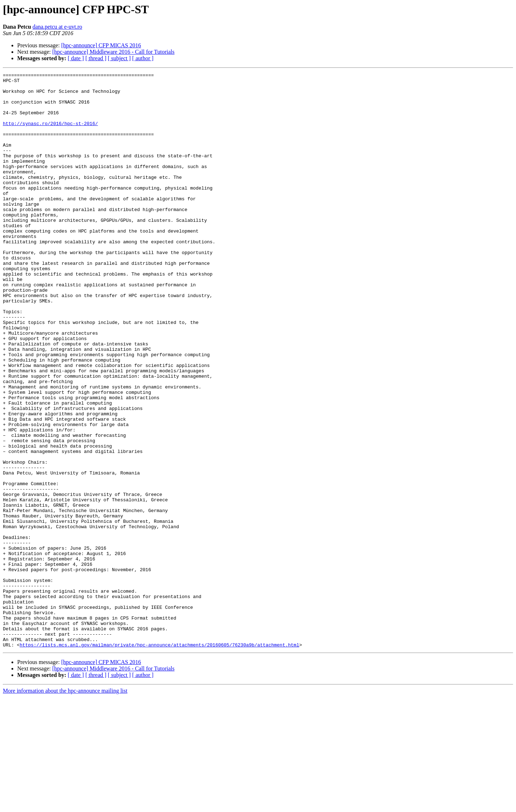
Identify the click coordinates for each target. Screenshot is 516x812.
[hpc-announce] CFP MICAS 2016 (101, 45)
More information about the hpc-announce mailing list (65, 806)
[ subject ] (119, 58)
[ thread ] (95, 58)
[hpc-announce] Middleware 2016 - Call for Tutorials (113, 52)
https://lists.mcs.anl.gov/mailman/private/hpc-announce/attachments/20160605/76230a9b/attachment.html (159, 759)
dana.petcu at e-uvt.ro (57, 27)
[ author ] (143, 58)
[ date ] (76, 58)
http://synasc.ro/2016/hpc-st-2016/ (50, 134)
